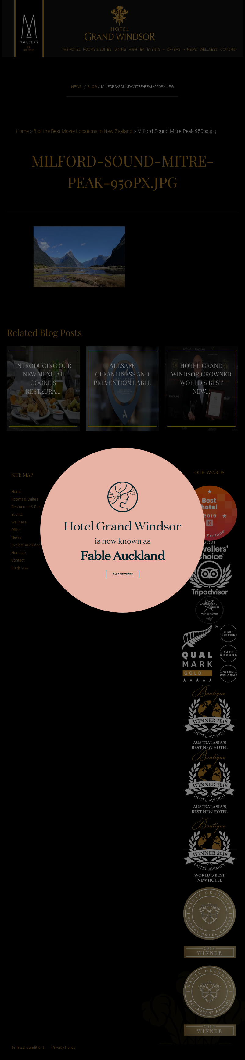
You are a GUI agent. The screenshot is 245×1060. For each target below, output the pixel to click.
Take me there (122, 575)
